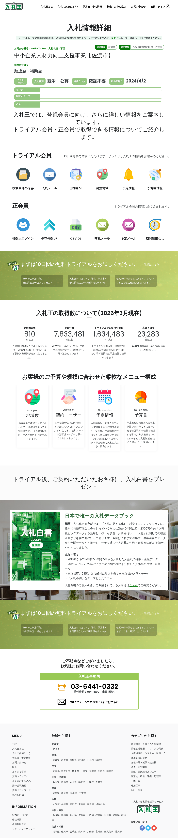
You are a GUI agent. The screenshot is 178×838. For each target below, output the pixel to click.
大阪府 (56, 804)
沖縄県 (118, 831)
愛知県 (56, 793)
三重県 (82, 793)
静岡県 (73, 793)
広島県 (81, 815)
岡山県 (73, 815)
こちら (133, 585)
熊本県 (81, 831)
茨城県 (92, 771)
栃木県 (101, 771)
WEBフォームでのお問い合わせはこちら (94, 702)
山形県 (90, 760)
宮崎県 (99, 831)
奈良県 (90, 804)
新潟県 (56, 782)
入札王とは (47, 6)
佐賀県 (64, 831)
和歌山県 (100, 804)
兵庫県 (64, 804)
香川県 (107, 815)
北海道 (56, 749)
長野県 (99, 782)
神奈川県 (65, 771)
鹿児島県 (108, 831)
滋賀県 (81, 804)
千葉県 (84, 771)
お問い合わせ (138, 6)
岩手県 (64, 760)
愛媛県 (116, 815)
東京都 (56, 771)
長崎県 (73, 831)
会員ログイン (160, 6)
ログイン (115, 37)
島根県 (64, 815)
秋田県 (81, 760)
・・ (143, 762)
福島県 (99, 760)
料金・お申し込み (116, 6)
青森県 (56, 760)
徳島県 (99, 815)
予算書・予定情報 (92, 6)
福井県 (81, 782)
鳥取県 (56, 815)
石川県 (73, 782)
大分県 (90, 831)
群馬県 (109, 771)
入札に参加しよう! (68, 6)
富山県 (64, 782)
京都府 (73, 804)
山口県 (90, 815)
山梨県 (90, 782)
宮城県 (73, 760)
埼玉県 (75, 771)
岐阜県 (64, 793)
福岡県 (56, 831)
